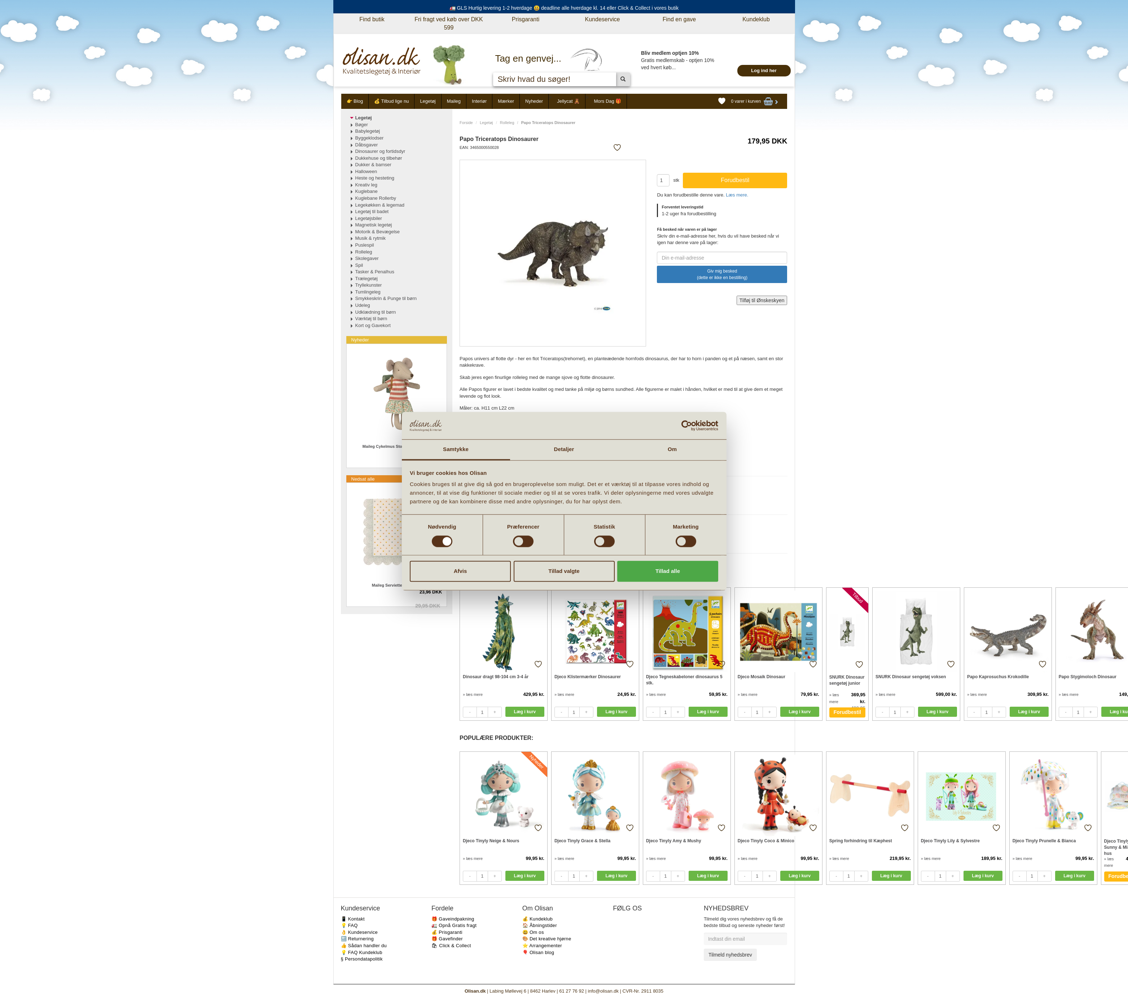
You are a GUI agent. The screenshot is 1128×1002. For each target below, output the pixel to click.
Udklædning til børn (375, 312)
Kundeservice (602, 19)
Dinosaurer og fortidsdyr (380, 151)
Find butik (371, 19)
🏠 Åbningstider (539, 925)
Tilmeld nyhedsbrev (730, 955)
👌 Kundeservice (359, 932)
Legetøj (427, 101)
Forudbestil (847, 712)
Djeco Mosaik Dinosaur (761, 676)
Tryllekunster (368, 285)
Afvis (460, 571)
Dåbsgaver (366, 144)
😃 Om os (533, 932)
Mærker (506, 101)
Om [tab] (672, 449)
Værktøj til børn (371, 318)
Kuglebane (366, 191)
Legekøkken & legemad (380, 205)
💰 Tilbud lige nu (391, 101)
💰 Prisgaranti (446, 932)
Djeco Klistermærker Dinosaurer (587, 676)
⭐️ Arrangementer (542, 945)
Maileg (454, 101)
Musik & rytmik (370, 238)
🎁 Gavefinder (447, 938)
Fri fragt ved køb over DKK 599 (448, 23)
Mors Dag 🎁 (607, 101)
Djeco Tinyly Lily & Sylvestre (950, 840)
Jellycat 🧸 (568, 101)
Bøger (361, 124)
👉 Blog (355, 101)
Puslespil (364, 245)
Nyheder (534, 101)
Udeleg (362, 305)
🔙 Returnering (357, 938)
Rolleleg (507, 122)
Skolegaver (367, 258)
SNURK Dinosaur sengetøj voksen (910, 676)
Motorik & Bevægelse (377, 231)
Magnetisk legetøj (373, 225)
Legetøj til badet (372, 211)
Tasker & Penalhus (374, 271)
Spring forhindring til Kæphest (860, 840)
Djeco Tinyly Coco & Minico (766, 840)
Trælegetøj (366, 278)
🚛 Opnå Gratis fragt (454, 925)
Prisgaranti (525, 19)
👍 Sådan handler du (364, 945)
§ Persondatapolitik (362, 959)
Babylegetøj (367, 131)
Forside (466, 122)
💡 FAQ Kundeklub (361, 952)
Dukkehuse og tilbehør (378, 158)
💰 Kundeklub (537, 919)
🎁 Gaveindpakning (452, 919)
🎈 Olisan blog (538, 952)
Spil (359, 265)
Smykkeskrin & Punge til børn (386, 298)
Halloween (366, 171)
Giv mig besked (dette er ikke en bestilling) (722, 274)
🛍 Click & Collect (451, 945)
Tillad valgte (563, 571)
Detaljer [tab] (564, 449)
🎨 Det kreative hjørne (546, 938)
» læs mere (473, 694)
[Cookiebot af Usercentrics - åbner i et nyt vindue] (686, 425)
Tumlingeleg (368, 292)
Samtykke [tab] (456, 449)
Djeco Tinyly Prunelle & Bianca (1044, 840)
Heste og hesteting (374, 178)
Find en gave (679, 19)
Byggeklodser (369, 138)
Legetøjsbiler (368, 218)
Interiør (479, 101)
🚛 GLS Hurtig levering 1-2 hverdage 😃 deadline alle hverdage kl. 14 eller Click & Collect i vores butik (564, 8)
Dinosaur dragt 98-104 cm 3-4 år (495, 676)
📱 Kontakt (353, 919)
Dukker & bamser (373, 164)
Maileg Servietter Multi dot (396, 585)
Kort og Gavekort (373, 325)
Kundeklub (756, 19)
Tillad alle (667, 571)
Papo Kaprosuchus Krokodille (998, 676)
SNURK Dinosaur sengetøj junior (847, 680)
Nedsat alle (363, 479)
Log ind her (764, 70)
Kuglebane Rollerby (375, 198)
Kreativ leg (366, 184)
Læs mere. (737, 195)
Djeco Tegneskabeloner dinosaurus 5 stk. (684, 679)
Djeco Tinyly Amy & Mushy (673, 840)
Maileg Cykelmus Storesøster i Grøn (397, 446)
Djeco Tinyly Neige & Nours (491, 840)
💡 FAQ (349, 925)
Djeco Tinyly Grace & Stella (582, 840)
